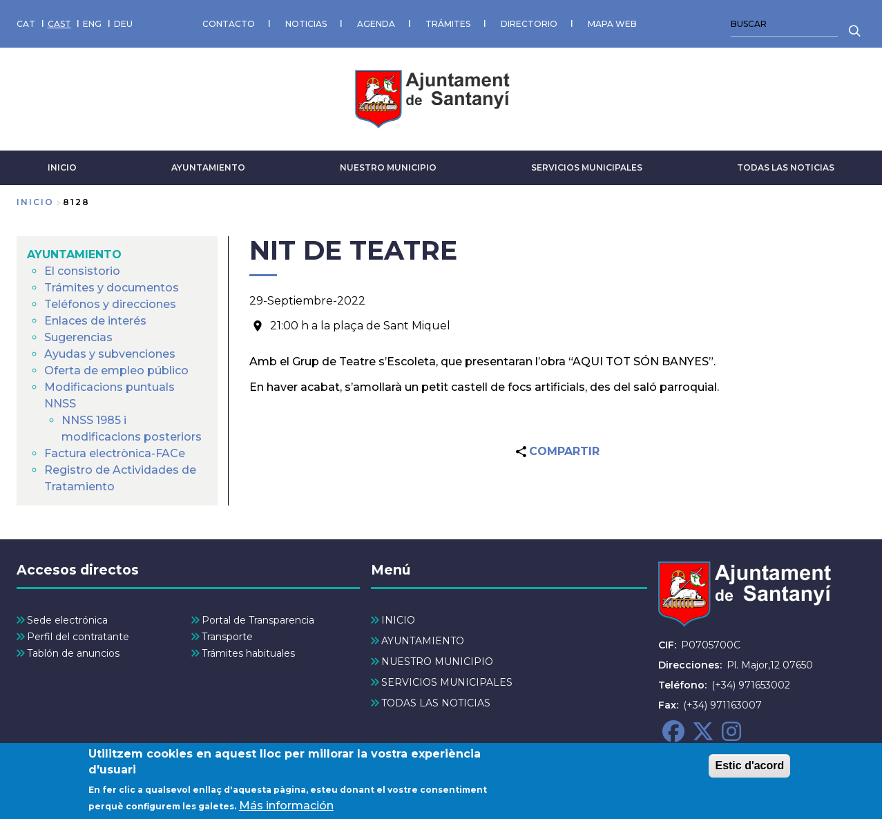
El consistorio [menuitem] (82, 271)
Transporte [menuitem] (227, 637)
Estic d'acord (749, 768)
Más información (286, 807)
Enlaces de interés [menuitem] (95, 320)
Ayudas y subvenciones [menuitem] (109, 353)
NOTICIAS (306, 24)
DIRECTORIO (529, 24)
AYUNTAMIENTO (208, 167)
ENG (92, 24)
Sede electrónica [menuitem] (67, 620)
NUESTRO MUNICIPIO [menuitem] (437, 661)
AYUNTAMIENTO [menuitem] (74, 254)
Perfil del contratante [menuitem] (78, 637)
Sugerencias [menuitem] (78, 337)
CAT (26, 24)
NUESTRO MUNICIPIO (388, 167)
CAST (59, 24)
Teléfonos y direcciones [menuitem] (110, 304)
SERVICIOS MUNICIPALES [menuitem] (446, 682)
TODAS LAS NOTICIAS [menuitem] (435, 703)
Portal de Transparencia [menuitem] (258, 620)
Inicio (35, 202)
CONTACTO (228, 24)
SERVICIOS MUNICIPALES (586, 167)
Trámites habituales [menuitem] (248, 653)
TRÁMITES (447, 24)
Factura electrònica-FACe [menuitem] (114, 453)
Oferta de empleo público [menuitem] (116, 370)
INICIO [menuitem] (398, 620)
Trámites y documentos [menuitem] (111, 287)
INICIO (62, 167)
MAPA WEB (612, 24)
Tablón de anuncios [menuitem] (73, 653)
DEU (123, 24)
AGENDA (376, 24)
